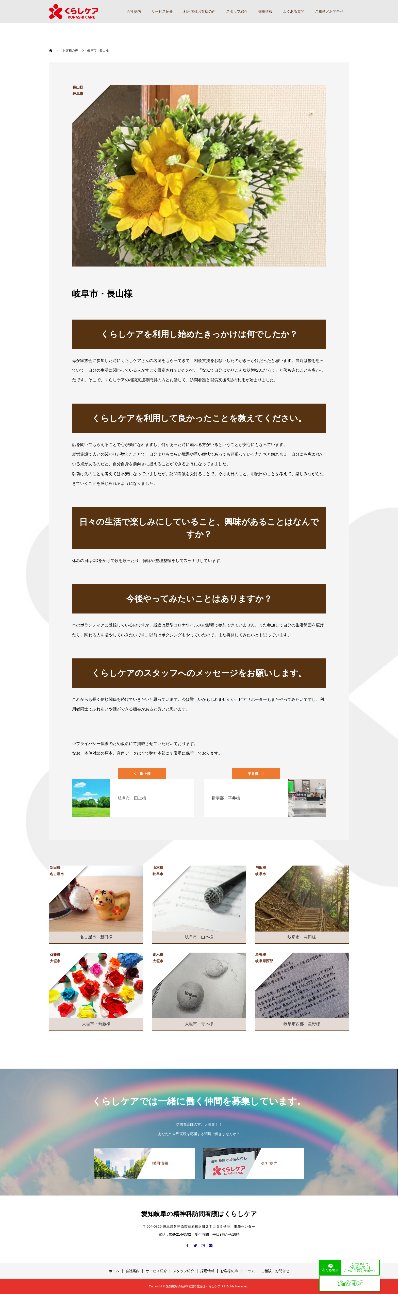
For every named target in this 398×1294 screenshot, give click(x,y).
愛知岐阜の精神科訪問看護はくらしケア (199, 1213)
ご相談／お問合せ (329, 11)
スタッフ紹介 (236, 11)
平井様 (253, 774)
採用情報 (265, 11)
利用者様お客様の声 (199, 11)
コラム (249, 1271)
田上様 (145, 774)
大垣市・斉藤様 (96, 1024)
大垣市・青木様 (199, 1024)
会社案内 (134, 11)
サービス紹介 (162, 11)
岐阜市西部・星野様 (302, 1024)
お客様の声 (229, 1271)
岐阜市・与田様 (302, 937)
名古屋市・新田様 (96, 937)
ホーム (114, 1271)
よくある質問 (293, 11)
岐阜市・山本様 (199, 937)
